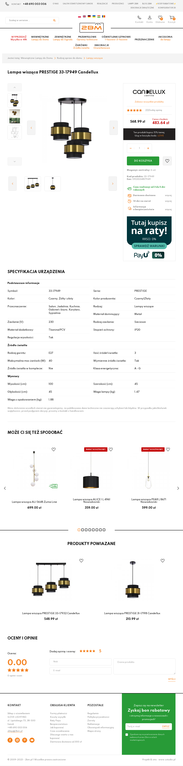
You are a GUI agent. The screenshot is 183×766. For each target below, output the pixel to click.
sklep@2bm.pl (15, 732)
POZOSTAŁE (95, 706)
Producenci (118, 4)
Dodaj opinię (155, 111)
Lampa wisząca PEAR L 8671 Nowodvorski (148, 502)
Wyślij (171, 680)
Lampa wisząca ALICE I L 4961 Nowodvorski (91, 502)
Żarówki (81, 47)
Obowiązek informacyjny (100, 729)
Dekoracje (101, 47)
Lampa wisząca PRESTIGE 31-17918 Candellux (132, 614)
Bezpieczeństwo (59, 725)
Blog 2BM (147, 4)
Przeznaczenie (144, 41)
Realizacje (102, 4)
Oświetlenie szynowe (116, 39)
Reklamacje (93, 725)
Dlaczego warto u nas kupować (61, 738)
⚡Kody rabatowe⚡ (166, 4)
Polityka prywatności (98, 718)
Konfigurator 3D (167, 8)
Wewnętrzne (40, 39)
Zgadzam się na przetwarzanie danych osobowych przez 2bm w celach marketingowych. (147, 738)
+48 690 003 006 (34, 4)
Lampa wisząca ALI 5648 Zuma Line (34, 503)
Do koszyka (143, 162)
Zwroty (91, 722)
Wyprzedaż (19, 39)
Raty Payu (55, 722)
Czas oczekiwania (59, 732)
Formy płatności (58, 715)
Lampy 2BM (133, 4)
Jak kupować (57, 729)
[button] (15, 88)
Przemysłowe (87, 39)
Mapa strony (94, 732)
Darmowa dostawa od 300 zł (66, 743)
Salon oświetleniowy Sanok (78, 4)
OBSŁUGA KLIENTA (62, 706)
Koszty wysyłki (58, 718)
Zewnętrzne (63, 39)
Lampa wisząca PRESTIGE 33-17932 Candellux (51, 614)
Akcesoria (165, 39)
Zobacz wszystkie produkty (149, 103)
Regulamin (93, 715)
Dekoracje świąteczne (142, 8)
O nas (56, 4)
